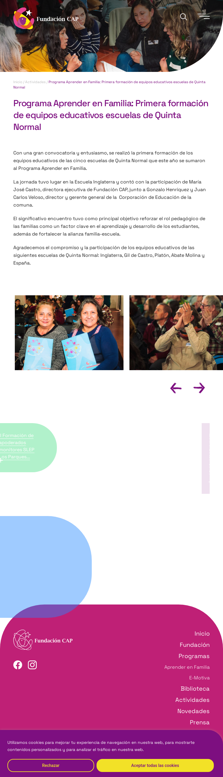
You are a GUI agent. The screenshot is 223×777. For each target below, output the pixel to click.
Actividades (35, 82)
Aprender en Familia (187, 667)
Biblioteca (195, 688)
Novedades (193, 711)
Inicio (17, 82)
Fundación (195, 645)
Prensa (200, 722)
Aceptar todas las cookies (155, 765)
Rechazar (50, 765)
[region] (111, 753)
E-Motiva (199, 678)
